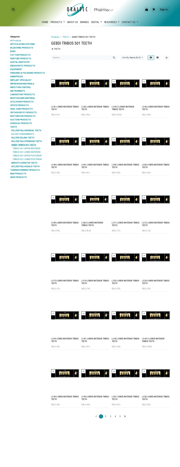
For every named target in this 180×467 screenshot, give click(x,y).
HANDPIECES (16, 76)
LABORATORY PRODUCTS (22, 94)
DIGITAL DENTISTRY (20, 62)
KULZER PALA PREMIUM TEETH (26, 141)
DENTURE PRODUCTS (20, 58)
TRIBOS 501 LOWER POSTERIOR (27, 159)
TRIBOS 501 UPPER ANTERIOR (26, 148)
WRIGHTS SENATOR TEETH (24, 163)
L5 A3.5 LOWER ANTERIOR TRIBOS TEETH (153, 340)
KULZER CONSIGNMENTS (22, 134)
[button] (13, 9)
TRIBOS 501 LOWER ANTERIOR (27, 152)
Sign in (164, 9)
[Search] (114, 57)
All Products (15, 40)
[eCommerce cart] (153, 9)
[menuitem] (45, 22)
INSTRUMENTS (17, 91)
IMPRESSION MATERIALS (22, 84)
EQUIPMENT (16, 69)
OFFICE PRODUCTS (19, 105)
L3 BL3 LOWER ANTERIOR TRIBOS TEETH (92, 224)
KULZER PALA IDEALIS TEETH (25, 166)
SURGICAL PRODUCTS (21, 123)
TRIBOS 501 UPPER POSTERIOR (27, 156)
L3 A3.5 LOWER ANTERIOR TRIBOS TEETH (123, 108)
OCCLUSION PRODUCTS (22, 102)
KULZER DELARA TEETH (22, 138)
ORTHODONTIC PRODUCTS (23, 112)
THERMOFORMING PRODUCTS (25, 170)
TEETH (13, 127)
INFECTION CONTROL (20, 87)
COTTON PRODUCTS (20, 55)
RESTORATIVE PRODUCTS (22, 116)
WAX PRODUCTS (18, 173)
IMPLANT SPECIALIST (21, 80)
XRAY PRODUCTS (18, 177)
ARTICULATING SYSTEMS (22, 44)
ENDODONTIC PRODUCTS (22, 66)
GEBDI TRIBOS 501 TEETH (23, 145)
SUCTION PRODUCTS (20, 120)
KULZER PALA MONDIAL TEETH (26, 130)
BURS (13, 51)
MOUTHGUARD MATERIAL (22, 98)
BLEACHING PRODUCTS (21, 48)
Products (55, 37)
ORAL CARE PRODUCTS (21, 109)
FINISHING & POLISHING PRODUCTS (27, 73)
